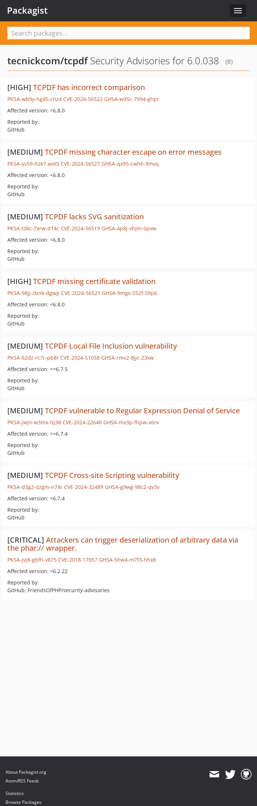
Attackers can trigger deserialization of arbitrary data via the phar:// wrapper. (122, 544)
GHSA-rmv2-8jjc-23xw (127, 357)
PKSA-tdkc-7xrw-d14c (33, 228)
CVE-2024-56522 (83, 99)
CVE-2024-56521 (80, 292)
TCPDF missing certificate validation (94, 281)
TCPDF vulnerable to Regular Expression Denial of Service (142, 410)
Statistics (15, 793)
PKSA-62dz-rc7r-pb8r (33, 357)
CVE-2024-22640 (82, 422)
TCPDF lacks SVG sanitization (94, 217)
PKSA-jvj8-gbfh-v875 (32, 559)
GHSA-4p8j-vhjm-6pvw (128, 228)
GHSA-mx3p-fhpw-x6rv (131, 422)
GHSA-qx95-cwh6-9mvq (130, 163)
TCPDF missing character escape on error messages (133, 152)
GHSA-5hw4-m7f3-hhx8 (127, 559)
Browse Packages (24, 802)
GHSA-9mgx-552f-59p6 (129, 292)
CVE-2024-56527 (80, 163)
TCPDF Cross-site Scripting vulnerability (112, 475)
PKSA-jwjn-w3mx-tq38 (34, 422)
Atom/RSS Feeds (22, 781)
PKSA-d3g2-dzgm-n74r (35, 486)
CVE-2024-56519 (80, 228)
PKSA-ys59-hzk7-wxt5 (33, 163)
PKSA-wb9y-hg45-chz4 (34, 99)
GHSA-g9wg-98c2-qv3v (132, 486)
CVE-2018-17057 (77, 559)
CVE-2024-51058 (80, 357)
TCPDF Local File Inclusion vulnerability (111, 346)
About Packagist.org (26, 772)
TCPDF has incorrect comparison (89, 87)
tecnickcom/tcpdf (47, 60)
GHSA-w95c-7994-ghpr (131, 99)
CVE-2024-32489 (83, 486)
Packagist (27, 10)
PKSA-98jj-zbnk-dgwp (33, 292)
